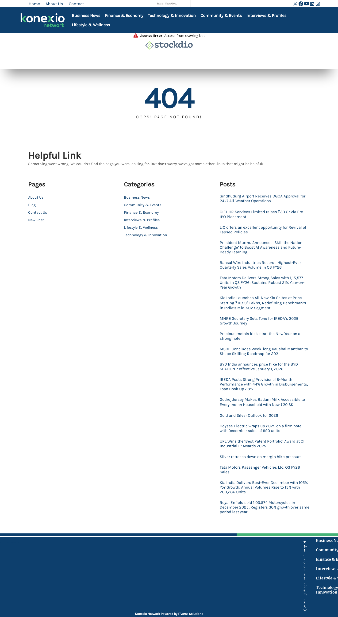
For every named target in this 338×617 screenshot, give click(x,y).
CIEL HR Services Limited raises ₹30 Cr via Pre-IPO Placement (264, 215)
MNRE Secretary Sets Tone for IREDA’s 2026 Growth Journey (261, 327)
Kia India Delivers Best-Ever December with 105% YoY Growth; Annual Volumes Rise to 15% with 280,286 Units (263, 500)
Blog (32, 205)
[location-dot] (128, 559)
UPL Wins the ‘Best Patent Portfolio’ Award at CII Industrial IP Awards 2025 (262, 455)
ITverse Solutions (190, 614)
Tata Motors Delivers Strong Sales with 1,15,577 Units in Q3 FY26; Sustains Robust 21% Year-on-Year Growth (264, 287)
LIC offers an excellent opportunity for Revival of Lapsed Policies (263, 231)
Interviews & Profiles (266, 15)
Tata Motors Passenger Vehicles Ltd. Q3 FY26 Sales (262, 482)
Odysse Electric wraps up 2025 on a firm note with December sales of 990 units (263, 439)
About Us (35, 197)
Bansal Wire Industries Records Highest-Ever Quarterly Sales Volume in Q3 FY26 (263, 268)
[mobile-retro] (128, 571)
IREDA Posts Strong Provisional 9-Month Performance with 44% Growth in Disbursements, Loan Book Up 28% (258, 393)
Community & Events (221, 15)
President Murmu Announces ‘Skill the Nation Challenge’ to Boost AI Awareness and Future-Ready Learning (263, 250)
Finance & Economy (124, 15)
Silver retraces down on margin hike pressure (263, 468)
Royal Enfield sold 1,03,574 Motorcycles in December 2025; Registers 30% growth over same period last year (261, 521)
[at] (128, 594)
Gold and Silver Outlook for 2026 (251, 425)
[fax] (128, 584)
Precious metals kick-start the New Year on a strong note (262, 343)
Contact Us (37, 212)
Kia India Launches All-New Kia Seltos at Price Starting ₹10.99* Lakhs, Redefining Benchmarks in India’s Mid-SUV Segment (263, 308)
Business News (86, 15)
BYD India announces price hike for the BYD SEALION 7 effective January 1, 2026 (261, 375)
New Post (36, 220)
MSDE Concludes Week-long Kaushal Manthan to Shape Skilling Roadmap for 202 (264, 359)
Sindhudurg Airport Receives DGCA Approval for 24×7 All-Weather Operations (262, 199)
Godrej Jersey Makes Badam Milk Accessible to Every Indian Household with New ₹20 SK (264, 412)
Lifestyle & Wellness (91, 24)
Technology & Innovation (172, 15)
